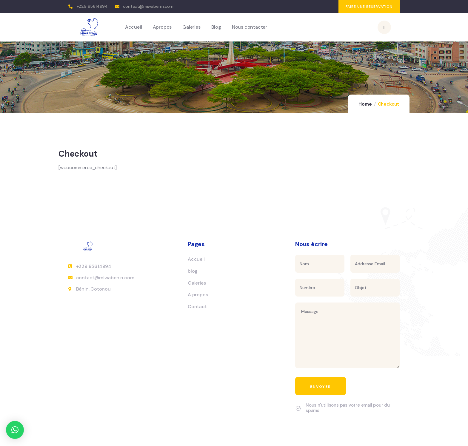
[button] (15, 430)
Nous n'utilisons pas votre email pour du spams (348, 407)
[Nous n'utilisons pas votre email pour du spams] (298, 408)
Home (365, 104)
